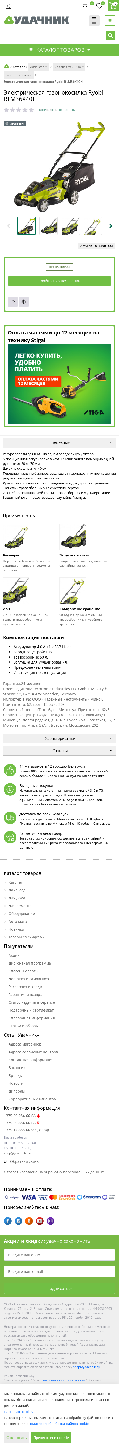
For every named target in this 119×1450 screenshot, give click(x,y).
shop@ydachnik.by (86, 1367)
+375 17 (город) (26, 1129)
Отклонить (16, 1437)
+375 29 (22, 1115)
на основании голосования (64, 1380)
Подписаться (60, 1288)
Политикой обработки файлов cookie (59, 1423)
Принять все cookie (51, 1437)
